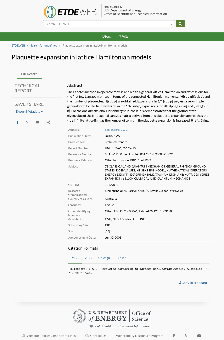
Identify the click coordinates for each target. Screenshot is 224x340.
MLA (75, 258)
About (106, 36)
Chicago (104, 258)
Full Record (29, 74)
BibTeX (122, 258)
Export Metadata (29, 111)
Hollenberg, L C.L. (116, 129)
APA (88, 258)
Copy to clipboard (192, 283)
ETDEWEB (18, 45)
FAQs (123, 36)
